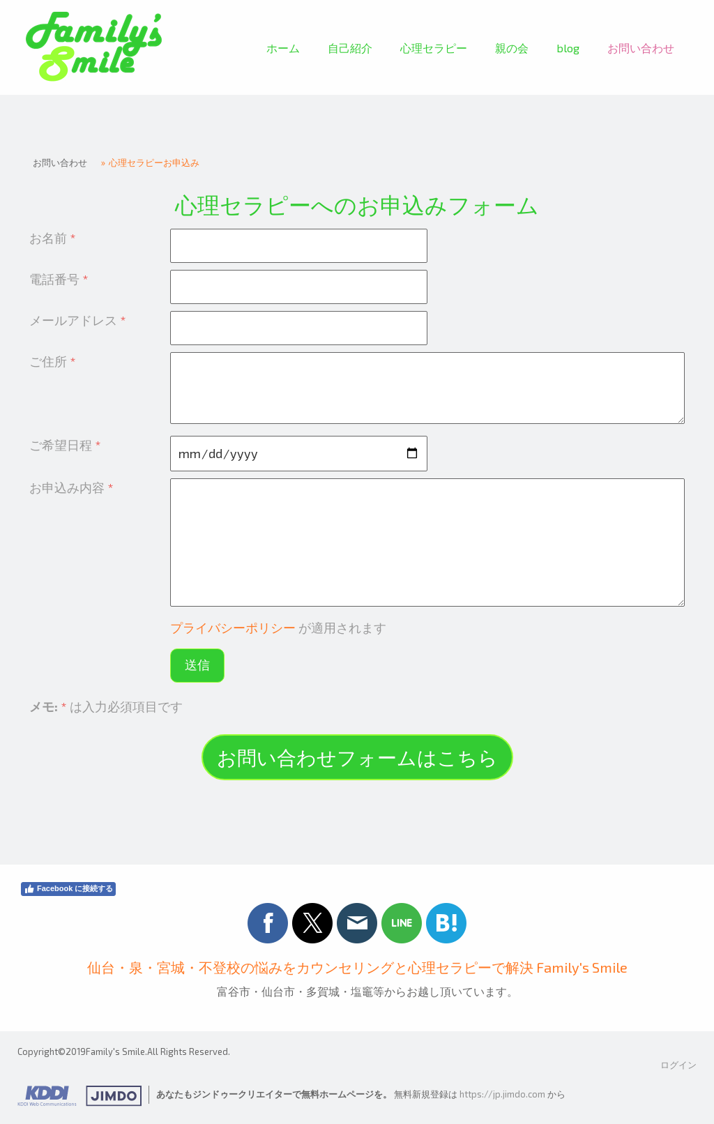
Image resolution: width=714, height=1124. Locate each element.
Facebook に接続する (68, 889)
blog (567, 47)
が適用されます (278, 627)
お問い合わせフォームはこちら (357, 757)
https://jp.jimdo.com (502, 1094)
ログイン (678, 1064)
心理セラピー (433, 47)
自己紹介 (350, 47)
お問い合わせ (640, 47)
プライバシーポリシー (233, 627)
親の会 (512, 47)
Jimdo (79, 1096)
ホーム (283, 47)
